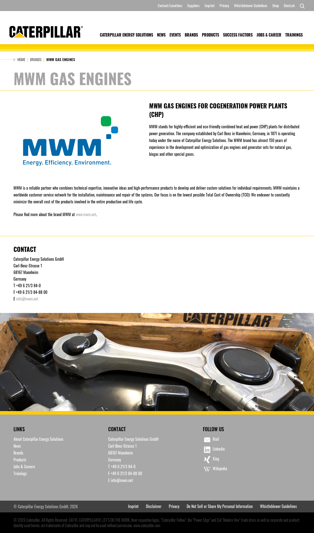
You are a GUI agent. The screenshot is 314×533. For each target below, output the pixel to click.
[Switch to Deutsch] (289, 5)
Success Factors (238, 35)
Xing (211, 459)
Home (21, 59)
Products (210, 35)
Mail (211, 440)
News (161, 35)
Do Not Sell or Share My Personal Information (220, 506)
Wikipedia (215, 469)
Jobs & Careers (24, 466)
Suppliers (193, 5)
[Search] (301, 6)
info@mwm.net (27, 299)
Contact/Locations (170, 5)
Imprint (210, 5)
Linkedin (214, 449)
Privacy (224, 5)
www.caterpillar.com (146, 525)
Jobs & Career (269, 35)
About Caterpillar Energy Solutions (38, 439)
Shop (275, 5)
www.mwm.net (86, 214)
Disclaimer (153, 506)
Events (175, 35)
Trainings (294, 35)
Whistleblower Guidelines (250, 5)
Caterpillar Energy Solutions (126, 35)
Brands (191, 35)
